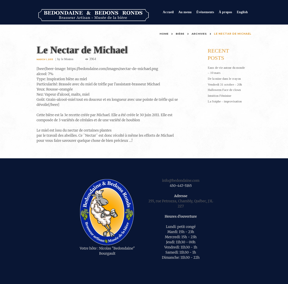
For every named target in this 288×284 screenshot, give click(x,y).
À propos (225, 12)
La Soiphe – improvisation (225, 100)
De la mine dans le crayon (225, 78)
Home (163, 33)
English (242, 12)
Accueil (168, 12)
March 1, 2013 (45, 59)
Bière (179, 33)
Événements (205, 12)
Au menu (185, 12)
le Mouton (68, 59)
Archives (199, 33)
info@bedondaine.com (180, 180)
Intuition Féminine (220, 95)
